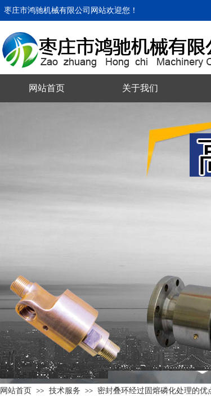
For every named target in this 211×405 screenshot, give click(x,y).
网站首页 (47, 88)
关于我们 (140, 88)
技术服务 (64, 390)
